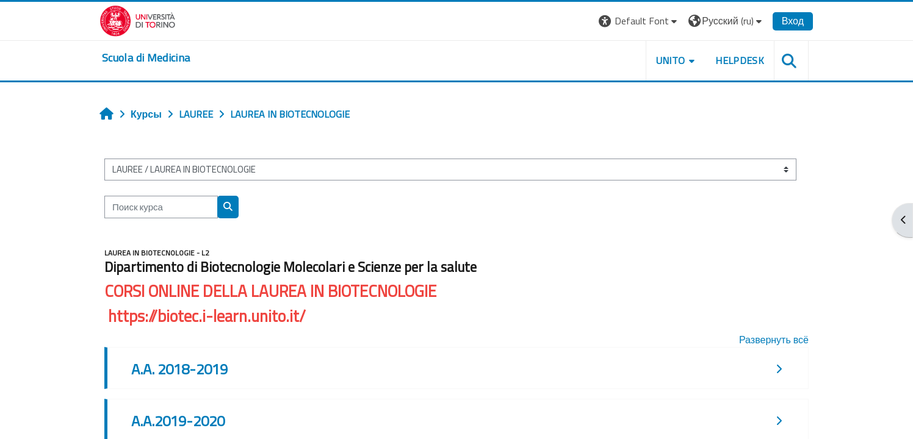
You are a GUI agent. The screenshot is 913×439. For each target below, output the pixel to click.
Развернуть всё (774, 339)
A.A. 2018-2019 (179, 369)
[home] (146, 58)
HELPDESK (739, 60)
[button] (639, 21)
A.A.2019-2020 (178, 421)
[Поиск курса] (161, 207)
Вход (793, 20)
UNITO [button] (670, 60)
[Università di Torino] (137, 19)
